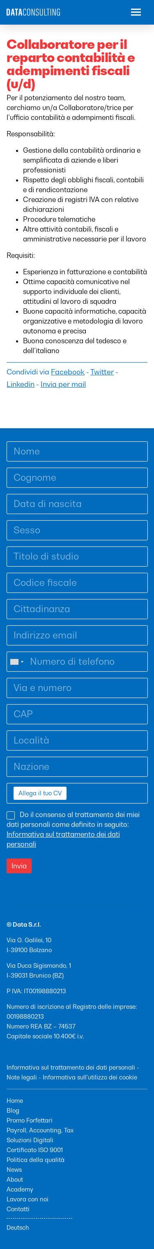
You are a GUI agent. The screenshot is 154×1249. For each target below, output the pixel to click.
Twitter (102, 372)
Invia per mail (63, 384)
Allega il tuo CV (40, 793)
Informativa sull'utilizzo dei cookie (90, 1077)
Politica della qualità (35, 1159)
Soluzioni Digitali (30, 1139)
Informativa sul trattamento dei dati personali (71, 1067)
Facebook (68, 372)
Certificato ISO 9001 (35, 1149)
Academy (20, 1189)
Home (15, 1100)
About (15, 1179)
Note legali (22, 1077)
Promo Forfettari (30, 1120)
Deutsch (18, 1227)
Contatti (18, 1208)
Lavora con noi (27, 1199)
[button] (135, 13)
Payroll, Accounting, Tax (40, 1130)
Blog (13, 1110)
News (14, 1169)
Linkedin (20, 384)
